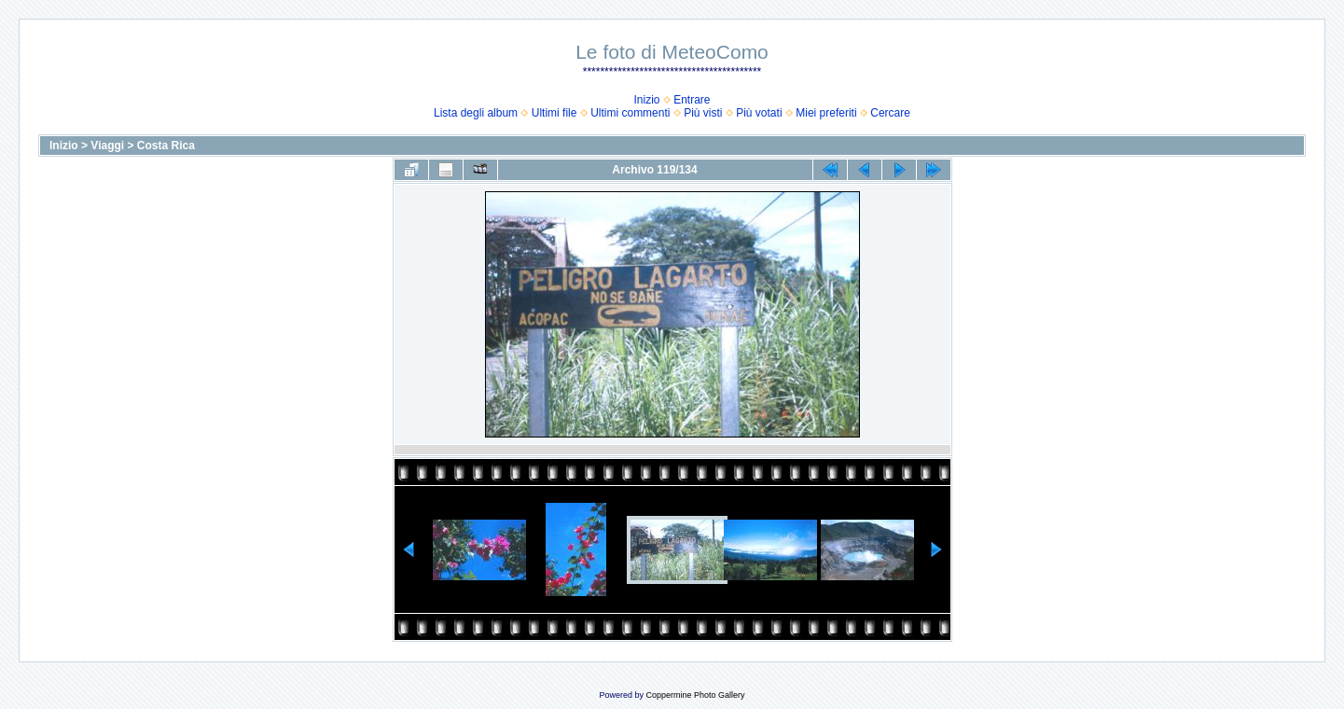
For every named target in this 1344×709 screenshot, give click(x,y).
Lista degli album (476, 112)
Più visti (703, 112)
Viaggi (107, 145)
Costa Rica (166, 145)
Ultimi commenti (630, 112)
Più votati (759, 112)
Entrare (691, 99)
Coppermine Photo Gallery (694, 695)
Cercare (890, 112)
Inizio (646, 99)
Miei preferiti (826, 112)
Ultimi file (554, 112)
